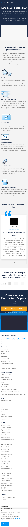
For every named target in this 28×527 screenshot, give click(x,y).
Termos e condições (6, 400)
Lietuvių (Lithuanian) (6, 473)
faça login (9, 312)
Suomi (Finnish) (5, 466)
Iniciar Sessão (4, 409)
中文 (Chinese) (5, 451)
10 (19, 259)
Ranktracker (7, 2)
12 (24, 259)
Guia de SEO (4, 387)
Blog (2, 382)
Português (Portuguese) (7, 444)
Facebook (2, 338)
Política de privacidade (7, 403)
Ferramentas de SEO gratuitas (9, 389)
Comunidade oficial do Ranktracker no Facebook (13, 338)
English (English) (5, 425)
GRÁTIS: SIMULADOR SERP (8, 368)
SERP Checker (4, 354)
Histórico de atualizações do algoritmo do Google (13, 394)
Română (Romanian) (6, 478)
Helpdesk (3, 419)
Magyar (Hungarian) (6, 468)
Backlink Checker (5, 358)
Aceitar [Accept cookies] (5, 524)
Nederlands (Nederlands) (7, 439)
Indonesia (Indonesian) (7, 471)
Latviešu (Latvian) (5, 475)
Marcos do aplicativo (6, 416)
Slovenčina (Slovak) (6, 480)
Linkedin (24, 338)
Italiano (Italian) (5, 434)
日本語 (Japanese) (6, 437)
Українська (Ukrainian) (7, 485)
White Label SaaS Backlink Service (9, 374)
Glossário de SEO (5, 384)
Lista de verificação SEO (7, 363)
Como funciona (5, 377)
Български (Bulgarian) (7, 454)
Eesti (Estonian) (5, 463)
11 (22, 259)
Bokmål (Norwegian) (6, 490)
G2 (2, 342)
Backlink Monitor (5, 361)
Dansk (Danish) (5, 459)
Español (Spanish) (5, 430)
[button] (26, 2)
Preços (3, 414)
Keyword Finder (5, 351)
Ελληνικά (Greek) (5, 461)
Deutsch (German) (6, 427)
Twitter (18, 338)
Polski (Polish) (5, 442)
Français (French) (5, 432)
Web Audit (4, 356)
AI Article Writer (5, 366)
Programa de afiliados (6, 379)
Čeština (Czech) (5, 456)
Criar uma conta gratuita (14, 308)
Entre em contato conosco (8, 497)
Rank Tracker (4, 349)
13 (14, 262)
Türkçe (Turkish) (5, 449)
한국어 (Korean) (5, 488)
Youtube (7, 338)
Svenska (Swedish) (6, 446)
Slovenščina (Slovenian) (7, 483)
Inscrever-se (4, 411)
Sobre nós (3, 499)
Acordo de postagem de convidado (10, 391)
